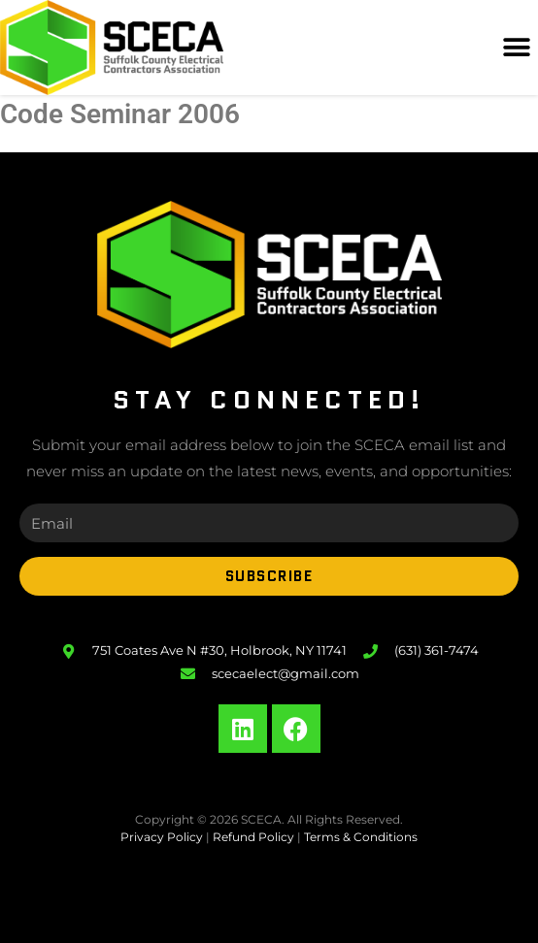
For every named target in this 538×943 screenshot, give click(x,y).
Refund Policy (253, 836)
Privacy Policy (161, 836)
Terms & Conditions (361, 836)
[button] (516, 48)
